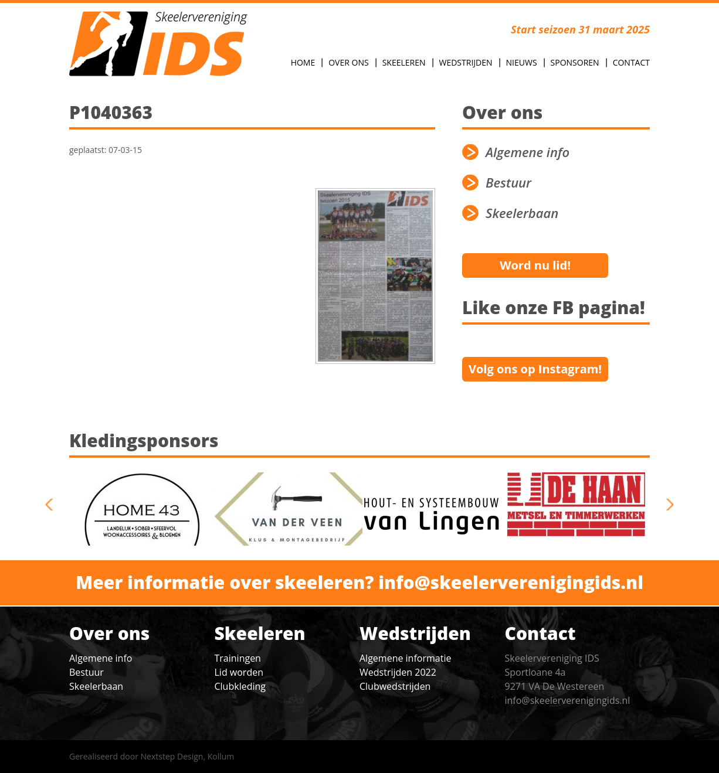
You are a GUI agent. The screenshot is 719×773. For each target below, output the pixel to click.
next (665, 504)
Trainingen (238, 658)
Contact (631, 62)
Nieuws (521, 62)
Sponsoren (575, 62)
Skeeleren (404, 62)
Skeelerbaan (522, 213)
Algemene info (527, 152)
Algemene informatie (405, 658)
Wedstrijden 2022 (398, 672)
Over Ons (348, 62)
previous (53, 504)
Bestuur (508, 182)
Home (303, 62)
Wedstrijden (466, 62)
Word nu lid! (535, 265)
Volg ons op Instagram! (535, 369)
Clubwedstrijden (395, 686)
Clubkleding (240, 686)
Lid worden (239, 672)
